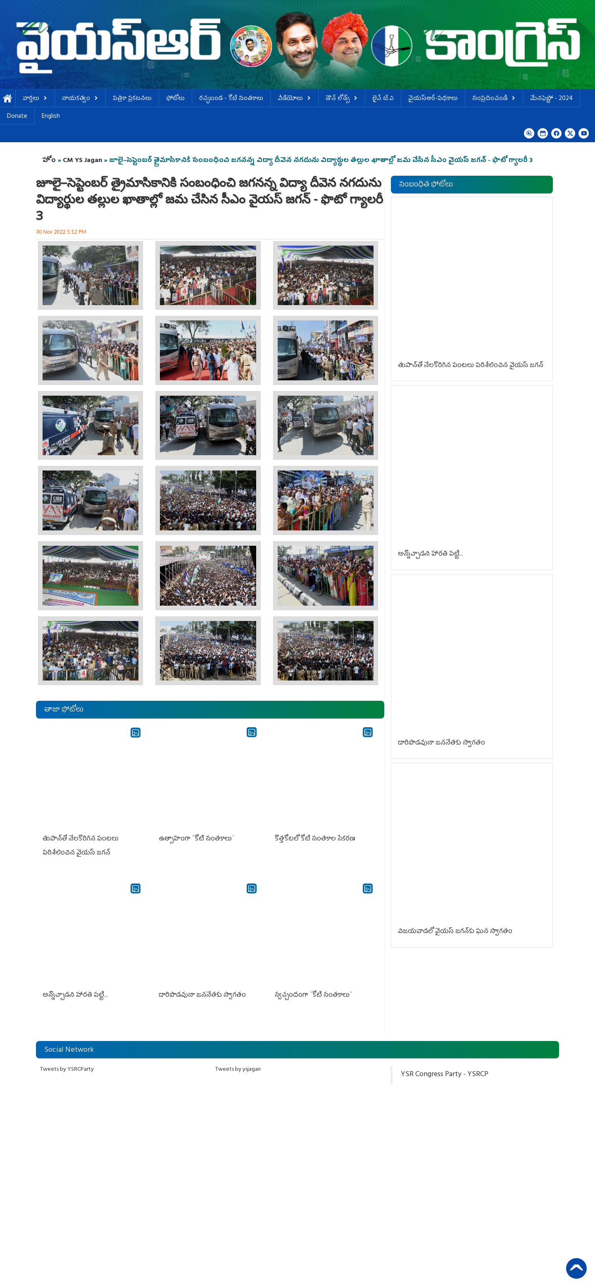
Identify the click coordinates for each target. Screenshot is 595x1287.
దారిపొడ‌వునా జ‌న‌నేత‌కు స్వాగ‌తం (202, 995)
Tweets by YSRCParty (67, 1069)
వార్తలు (35, 99)
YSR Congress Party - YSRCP (444, 1075)
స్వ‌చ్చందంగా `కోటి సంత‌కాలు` (313, 995)
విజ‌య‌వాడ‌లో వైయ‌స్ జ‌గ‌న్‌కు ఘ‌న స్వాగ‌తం (455, 932)
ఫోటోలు (175, 99)
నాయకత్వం (80, 99)
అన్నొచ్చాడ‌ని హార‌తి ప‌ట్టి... (75, 995)
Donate (17, 117)
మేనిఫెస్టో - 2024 (551, 99)
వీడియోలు (294, 99)
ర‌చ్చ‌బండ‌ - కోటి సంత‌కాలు (231, 99)
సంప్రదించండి (494, 99)
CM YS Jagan (82, 161)
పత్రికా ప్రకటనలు (132, 99)
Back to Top (576, 1268)
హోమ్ (7, 99)
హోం (49, 161)
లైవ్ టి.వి (383, 99)
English (51, 117)
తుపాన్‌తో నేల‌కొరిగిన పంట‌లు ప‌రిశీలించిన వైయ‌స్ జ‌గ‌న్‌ (470, 366)
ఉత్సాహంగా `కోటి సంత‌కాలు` (197, 839)
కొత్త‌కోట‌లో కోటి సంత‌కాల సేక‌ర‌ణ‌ (315, 839)
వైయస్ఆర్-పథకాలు (433, 99)
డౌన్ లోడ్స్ (342, 99)
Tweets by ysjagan (238, 1069)
